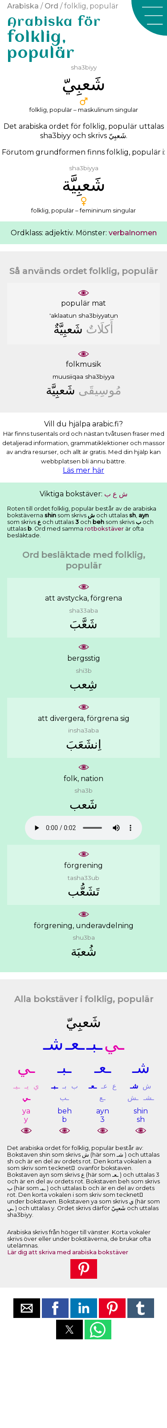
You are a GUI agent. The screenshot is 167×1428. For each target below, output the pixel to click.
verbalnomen (133, 233)
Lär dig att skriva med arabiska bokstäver (67, 1252)
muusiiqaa (68, 376)
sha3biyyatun (98, 315)
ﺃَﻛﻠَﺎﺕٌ (100, 329)
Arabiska (23, 6)
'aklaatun (63, 315)
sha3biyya (99, 376)
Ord (51, 6)
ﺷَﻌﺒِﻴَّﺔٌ (68, 329)
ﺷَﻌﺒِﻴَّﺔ (60, 390)
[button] (149, 18)
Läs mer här (83, 470)
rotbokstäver (104, 528)
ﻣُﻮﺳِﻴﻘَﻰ (99, 390)
